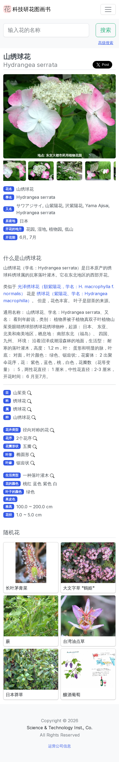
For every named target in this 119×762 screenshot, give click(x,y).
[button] (16, 171)
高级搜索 (105, 42)
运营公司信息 (59, 746)
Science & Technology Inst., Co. (59, 727)
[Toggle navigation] (108, 9)
